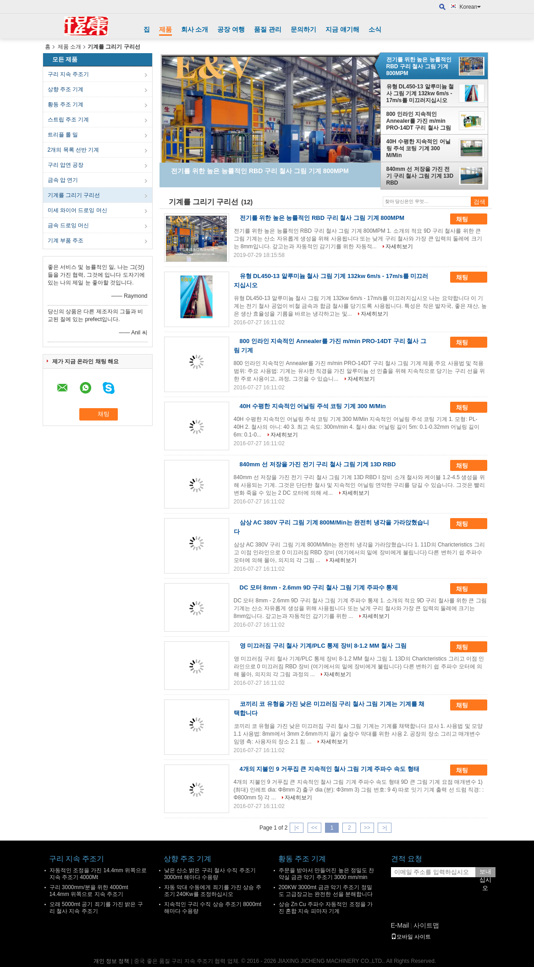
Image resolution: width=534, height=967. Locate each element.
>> (367, 828)
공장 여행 (231, 29)
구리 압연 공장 (66, 165)
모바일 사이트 (411, 937)
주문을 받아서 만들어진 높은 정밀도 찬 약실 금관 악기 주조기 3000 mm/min (326, 873)
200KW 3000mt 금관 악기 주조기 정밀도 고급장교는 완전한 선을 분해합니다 (326, 890)
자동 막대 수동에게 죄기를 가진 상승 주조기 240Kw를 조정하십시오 (212, 890)
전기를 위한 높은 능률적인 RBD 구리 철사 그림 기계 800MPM (418, 66)
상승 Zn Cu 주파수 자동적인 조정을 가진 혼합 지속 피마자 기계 (326, 907)
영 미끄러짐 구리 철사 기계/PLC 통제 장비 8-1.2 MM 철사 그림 (323, 645)
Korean (470, 7)
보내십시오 (485, 872)
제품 (165, 29)
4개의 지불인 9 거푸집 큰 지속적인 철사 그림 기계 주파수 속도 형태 (329, 768)
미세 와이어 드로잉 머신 (77, 210)
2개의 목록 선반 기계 (73, 150)
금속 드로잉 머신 (68, 225)
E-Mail (400, 925)
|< (296, 828)
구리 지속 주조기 (68, 74)
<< (314, 828)
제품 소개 (69, 47)
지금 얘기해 (342, 29)
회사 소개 (195, 29)
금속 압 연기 (63, 180)
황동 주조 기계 (66, 104)
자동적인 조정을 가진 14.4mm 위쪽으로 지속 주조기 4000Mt (98, 873)
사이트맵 (426, 925)
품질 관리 (267, 29)
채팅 (468, 219)
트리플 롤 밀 (63, 134)
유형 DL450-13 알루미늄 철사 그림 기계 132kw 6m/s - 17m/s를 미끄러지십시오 (420, 93)
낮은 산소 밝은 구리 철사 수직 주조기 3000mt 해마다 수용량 (210, 873)
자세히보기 (399, 246)
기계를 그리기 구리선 (74, 195)
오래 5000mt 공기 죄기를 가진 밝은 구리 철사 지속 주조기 (96, 907)
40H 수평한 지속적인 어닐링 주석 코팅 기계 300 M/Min (418, 148)
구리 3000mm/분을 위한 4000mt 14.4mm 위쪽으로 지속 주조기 (89, 890)
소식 (375, 29)
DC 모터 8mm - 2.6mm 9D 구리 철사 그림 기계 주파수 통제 (319, 587)
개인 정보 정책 (112, 961)
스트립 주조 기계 (68, 119)
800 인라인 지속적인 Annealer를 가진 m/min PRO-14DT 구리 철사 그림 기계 (418, 121)
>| (384, 828)
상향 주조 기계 (66, 89)
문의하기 (303, 29)
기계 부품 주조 (66, 240)
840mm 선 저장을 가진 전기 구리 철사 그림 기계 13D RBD (420, 176)
